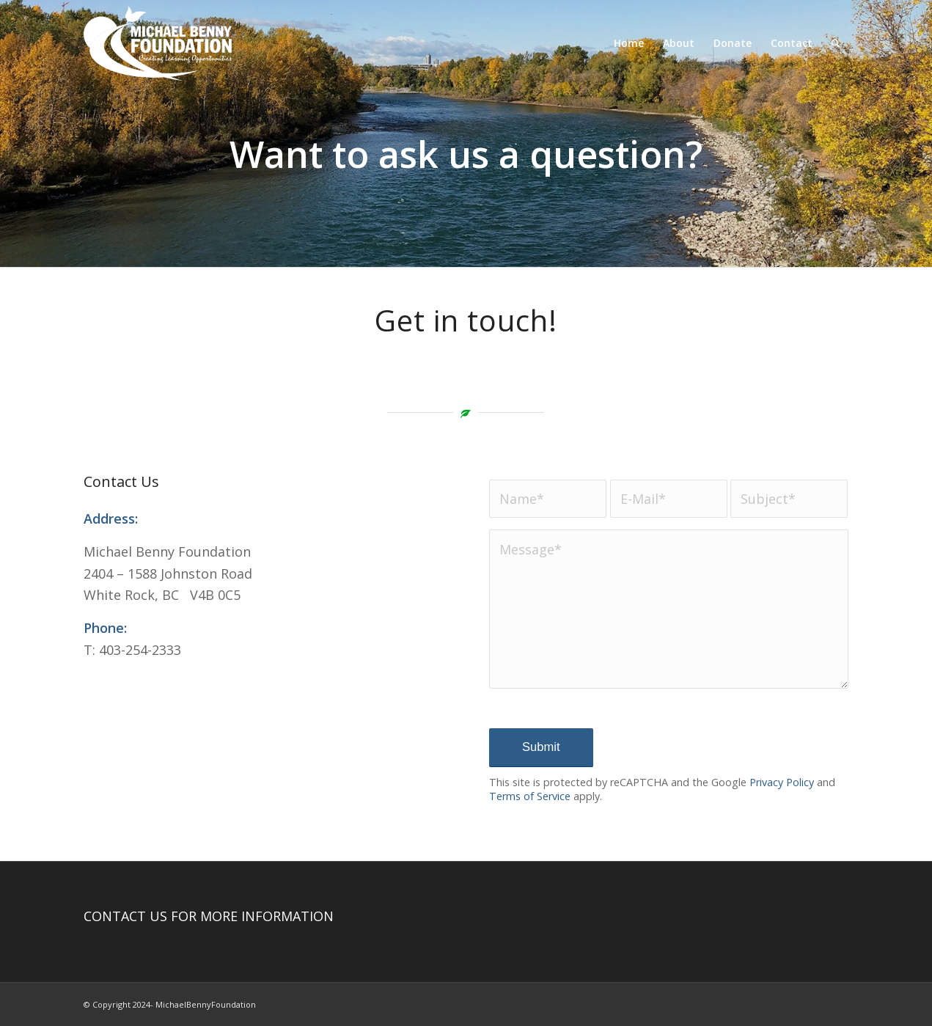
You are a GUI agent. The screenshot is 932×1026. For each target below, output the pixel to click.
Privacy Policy (781, 782)
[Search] (835, 43)
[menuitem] (628, 43)
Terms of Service (529, 796)
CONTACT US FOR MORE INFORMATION (209, 916)
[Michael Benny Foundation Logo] (158, 43)
